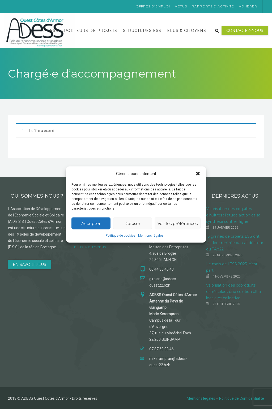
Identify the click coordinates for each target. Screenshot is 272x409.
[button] (198, 173)
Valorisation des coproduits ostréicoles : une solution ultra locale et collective (233, 291)
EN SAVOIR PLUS (29, 264)
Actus (181, 6)
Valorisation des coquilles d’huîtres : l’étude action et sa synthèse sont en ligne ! (233, 215)
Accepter (90, 223)
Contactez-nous (244, 30)
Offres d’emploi (153, 6)
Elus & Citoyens (186, 30)
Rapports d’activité (213, 6)
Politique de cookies (120, 235)
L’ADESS (49, 30)
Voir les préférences (178, 223)
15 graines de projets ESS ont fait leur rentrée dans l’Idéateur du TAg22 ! (234, 243)
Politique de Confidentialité (241, 398)
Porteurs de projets (90, 30)
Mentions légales (151, 235)
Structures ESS (142, 30)
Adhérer (248, 6)
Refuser (132, 223)
